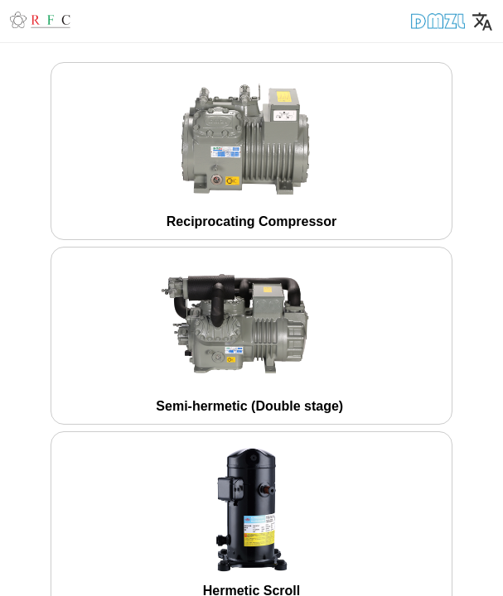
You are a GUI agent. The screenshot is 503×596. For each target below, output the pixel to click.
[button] (87, 21)
